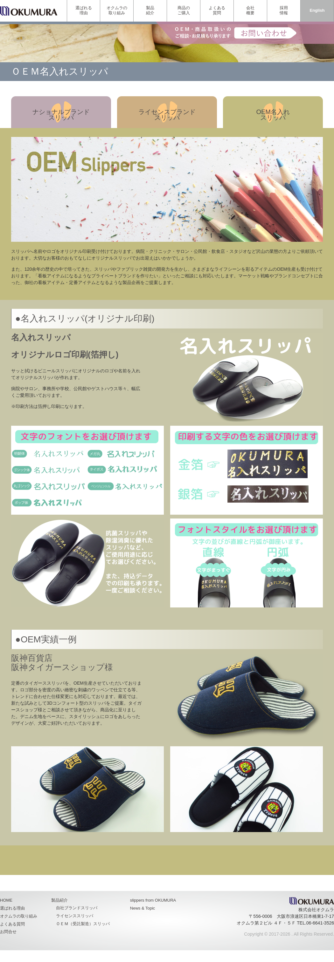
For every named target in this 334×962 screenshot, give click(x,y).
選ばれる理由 (83, 10)
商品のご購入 (183, 10)
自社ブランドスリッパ (76, 907)
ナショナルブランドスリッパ (61, 114)
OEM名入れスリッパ (273, 114)
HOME (6, 900)
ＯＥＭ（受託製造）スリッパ (83, 923)
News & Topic (142, 908)
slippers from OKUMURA (153, 900)
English (317, 10)
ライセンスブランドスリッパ (167, 114)
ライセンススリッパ (74, 915)
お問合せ (8, 931)
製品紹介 (150, 10)
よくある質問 (217, 10)
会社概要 (250, 10)
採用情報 (284, 10)
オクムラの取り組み (117, 10)
